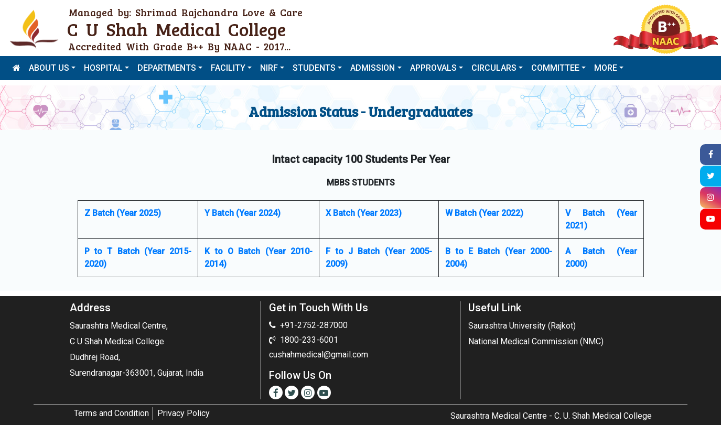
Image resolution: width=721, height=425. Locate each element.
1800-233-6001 (309, 340)
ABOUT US (49, 68)
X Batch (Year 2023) (364, 213)
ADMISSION (372, 68)
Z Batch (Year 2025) (122, 213)
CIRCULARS (493, 68)
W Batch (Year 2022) (484, 213)
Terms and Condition (111, 413)
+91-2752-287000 (314, 325)
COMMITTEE (555, 68)
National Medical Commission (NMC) (536, 341)
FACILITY (228, 68)
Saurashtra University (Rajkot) (522, 326)
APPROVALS (433, 68)
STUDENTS (314, 68)
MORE (605, 68)
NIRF (269, 68)
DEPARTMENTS (166, 68)
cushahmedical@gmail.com (318, 354)
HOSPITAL (103, 68)
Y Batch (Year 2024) (243, 213)
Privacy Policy (183, 413)
